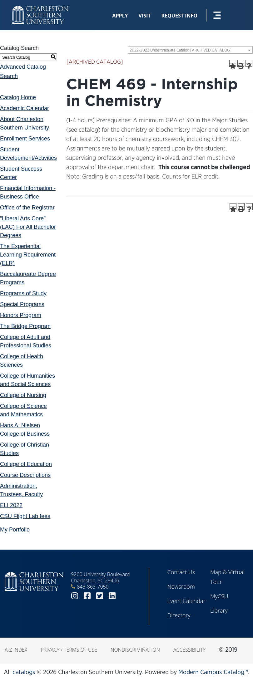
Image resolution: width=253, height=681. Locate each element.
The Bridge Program (25, 326)
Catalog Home (18, 97)
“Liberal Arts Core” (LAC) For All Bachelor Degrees (28, 226)
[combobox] (190, 50)
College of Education (26, 464)
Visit (145, 15)
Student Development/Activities (28, 153)
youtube (124, 596)
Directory (179, 615)
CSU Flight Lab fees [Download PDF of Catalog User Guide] (25, 516)
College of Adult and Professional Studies (25, 341)
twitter (99, 596)
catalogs (23, 672)
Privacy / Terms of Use (69, 649)
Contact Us (181, 572)
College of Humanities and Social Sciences (27, 380)
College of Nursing (23, 395)
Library (219, 610)
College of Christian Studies (24, 449)
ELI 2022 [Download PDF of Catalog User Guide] (11, 505)
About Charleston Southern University (24, 123)
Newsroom (181, 586)
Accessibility (189, 649)
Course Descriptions (25, 475)
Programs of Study (23, 293)
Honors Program (20, 315)
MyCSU (219, 596)
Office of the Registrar (27, 207)
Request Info (179, 15)
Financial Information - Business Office (28, 192)
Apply (120, 15)
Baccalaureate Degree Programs (28, 278)
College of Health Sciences (21, 360)
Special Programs (22, 304)
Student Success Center (21, 173)
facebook (87, 596)
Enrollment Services (25, 138)
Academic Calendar (24, 108)
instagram (74, 596)
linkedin (112, 596)
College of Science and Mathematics (23, 410)
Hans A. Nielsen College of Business (25, 429)
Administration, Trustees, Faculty (21, 490)
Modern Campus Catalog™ (213, 672)
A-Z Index (16, 649)
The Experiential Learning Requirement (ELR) (28, 254)
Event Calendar (186, 601)
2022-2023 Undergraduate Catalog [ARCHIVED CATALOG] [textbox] (180, 50)
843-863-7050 (93, 586)
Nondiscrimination (135, 649)
